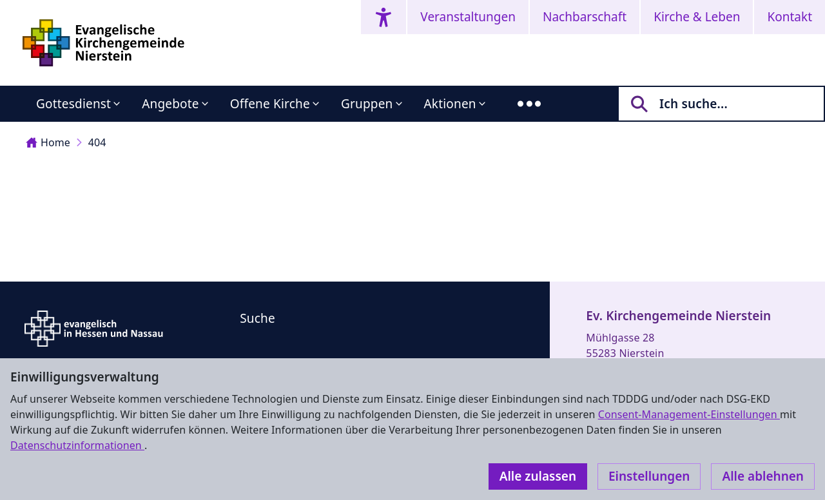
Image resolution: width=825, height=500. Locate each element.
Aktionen (450, 103)
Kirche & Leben (697, 16)
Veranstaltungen (468, 16)
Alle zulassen (538, 476)
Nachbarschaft (584, 16)
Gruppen (367, 103)
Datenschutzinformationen (77, 445)
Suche (257, 318)
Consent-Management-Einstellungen (689, 414)
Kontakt (789, 16)
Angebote (170, 103)
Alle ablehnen (763, 476)
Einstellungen (649, 476)
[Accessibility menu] (383, 17)
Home (48, 142)
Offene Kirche (270, 103)
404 (97, 142)
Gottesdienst (73, 103)
